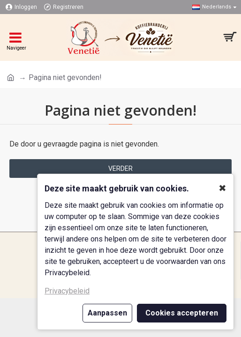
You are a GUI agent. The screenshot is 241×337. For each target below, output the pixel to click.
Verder (120, 168)
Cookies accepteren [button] (181, 312)
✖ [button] (222, 188)
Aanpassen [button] (107, 312)
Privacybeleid (67, 290)
